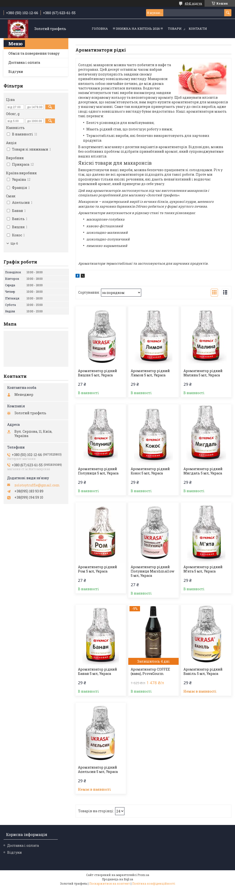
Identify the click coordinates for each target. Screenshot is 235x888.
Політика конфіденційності (153, 883)
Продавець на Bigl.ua (117, 879)
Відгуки (15, 71)
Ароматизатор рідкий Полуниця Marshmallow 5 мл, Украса (152, 571)
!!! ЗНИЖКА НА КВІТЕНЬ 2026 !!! (138, 28)
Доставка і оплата (24, 62)
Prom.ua (143, 875)
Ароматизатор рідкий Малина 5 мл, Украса (203, 373)
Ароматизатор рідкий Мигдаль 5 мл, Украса (203, 471)
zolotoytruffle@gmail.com (37, 485)
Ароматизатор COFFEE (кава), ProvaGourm (150, 671)
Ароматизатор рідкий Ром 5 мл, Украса (97, 569)
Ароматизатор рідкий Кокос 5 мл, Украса (150, 471)
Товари (175, 28)
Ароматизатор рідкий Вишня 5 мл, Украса (97, 373)
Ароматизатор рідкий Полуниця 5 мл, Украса (98, 471)
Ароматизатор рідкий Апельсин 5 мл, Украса (98, 769)
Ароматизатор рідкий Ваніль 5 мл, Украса (203, 671)
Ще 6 (14, 243)
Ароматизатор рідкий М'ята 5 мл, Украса (203, 569)
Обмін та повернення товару (33, 53)
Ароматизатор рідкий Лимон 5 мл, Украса (150, 373)
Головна (100, 28)
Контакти (198, 28)
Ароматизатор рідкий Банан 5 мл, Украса (97, 671)
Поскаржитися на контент (109, 883)
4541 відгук (193, 3)
